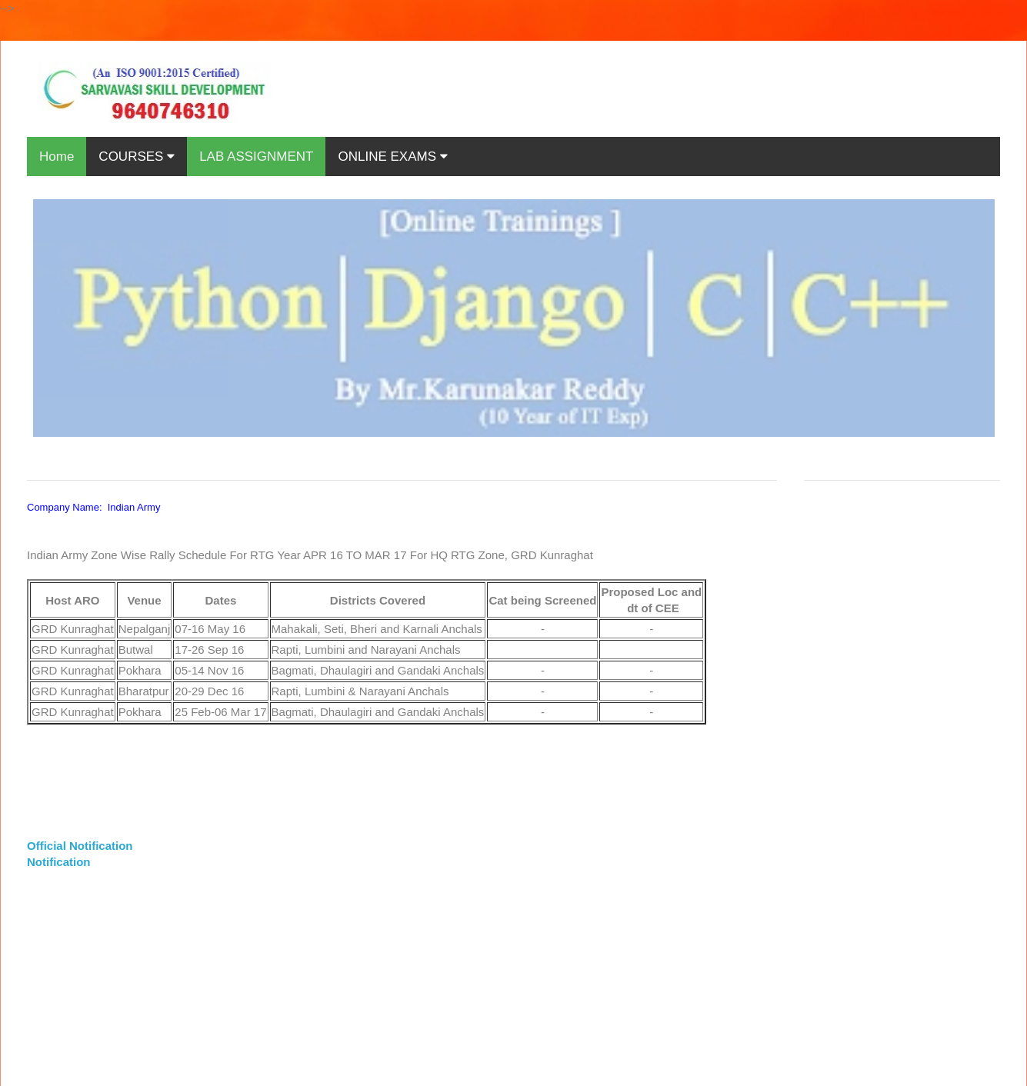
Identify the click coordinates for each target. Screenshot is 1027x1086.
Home (56, 156)
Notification (59, 861)
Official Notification (80, 845)
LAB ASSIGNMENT (256, 156)
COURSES (136, 156)
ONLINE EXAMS (392, 156)
